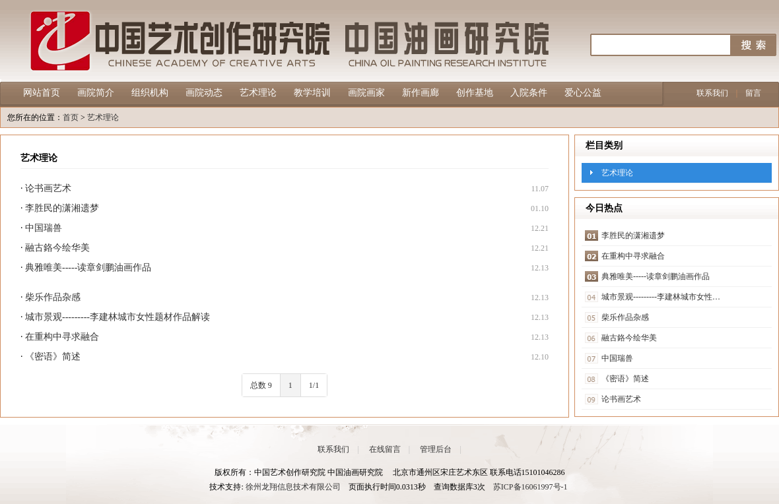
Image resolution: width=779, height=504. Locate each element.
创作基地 (474, 93)
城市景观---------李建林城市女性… (660, 296)
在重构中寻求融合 (62, 337)
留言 (753, 93)
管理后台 (436, 449)
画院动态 (204, 93)
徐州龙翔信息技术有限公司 (293, 486)
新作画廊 (420, 93)
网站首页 (41, 93)
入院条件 (528, 93)
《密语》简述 (53, 357)
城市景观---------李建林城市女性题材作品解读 (117, 317)
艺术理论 (258, 93)
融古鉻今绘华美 (57, 248)
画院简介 (95, 93)
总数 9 (261, 385)
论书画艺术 (48, 188)
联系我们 (712, 93)
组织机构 (149, 93)
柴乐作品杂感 (53, 297)
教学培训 (312, 93)
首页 (71, 117)
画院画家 (366, 93)
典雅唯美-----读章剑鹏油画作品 (88, 267)
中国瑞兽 (43, 228)
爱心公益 (582, 93)
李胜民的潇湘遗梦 (62, 208)
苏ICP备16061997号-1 (530, 486)
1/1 (314, 385)
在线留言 (385, 449)
